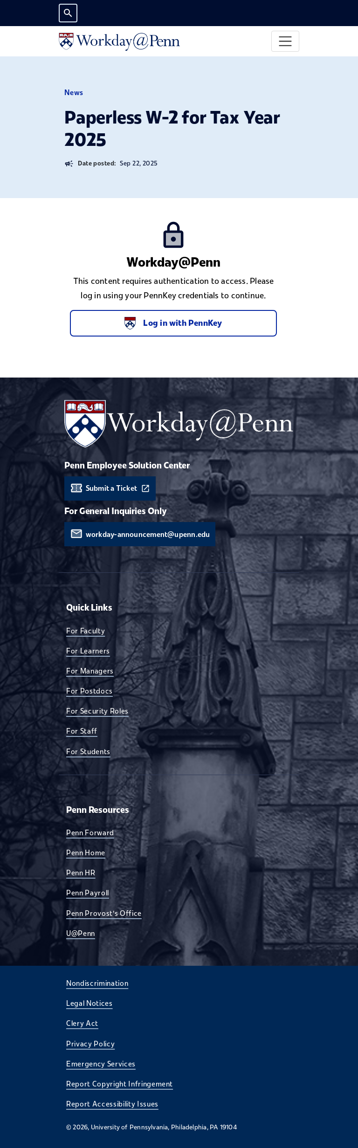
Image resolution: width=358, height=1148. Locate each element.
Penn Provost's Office (104, 913)
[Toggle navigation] (285, 41)
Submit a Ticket (111, 488)
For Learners (88, 650)
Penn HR (81, 872)
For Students (88, 751)
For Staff (81, 731)
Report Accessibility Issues (112, 1103)
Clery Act (82, 1023)
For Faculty (85, 630)
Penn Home (85, 852)
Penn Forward (90, 832)
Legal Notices (89, 1003)
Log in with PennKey (173, 323)
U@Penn (80, 933)
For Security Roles (97, 710)
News (73, 92)
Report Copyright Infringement (119, 1083)
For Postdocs (89, 690)
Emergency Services (101, 1063)
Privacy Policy (90, 1043)
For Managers (90, 670)
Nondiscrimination (97, 983)
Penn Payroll (87, 892)
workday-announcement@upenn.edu (148, 534)
